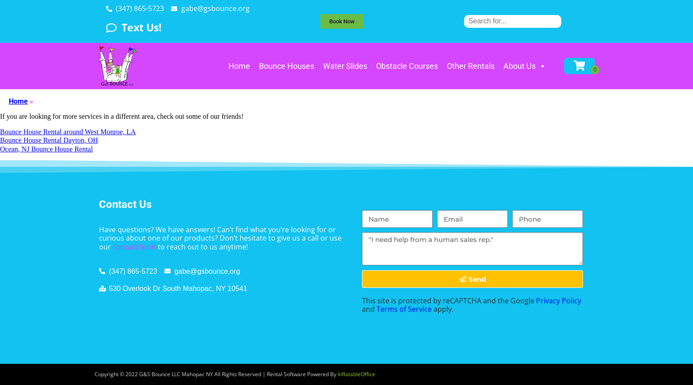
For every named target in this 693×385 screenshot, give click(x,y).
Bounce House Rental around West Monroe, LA (68, 132)
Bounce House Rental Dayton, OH (49, 140)
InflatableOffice (356, 374)
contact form (134, 247)
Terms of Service (404, 309)
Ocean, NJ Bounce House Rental (46, 149)
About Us (524, 66)
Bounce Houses (286, 66)
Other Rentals (471, 66)
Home (239, 66)
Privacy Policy (558, 301)
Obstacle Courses (407, 66)
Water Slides (345, 66)
